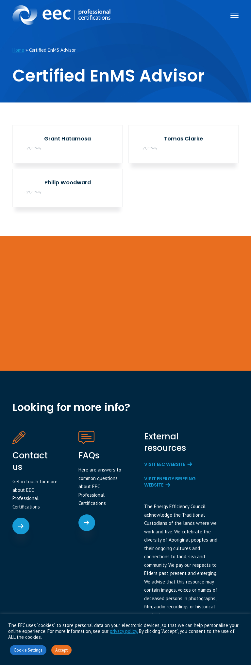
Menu (234, 15)
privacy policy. (124, 631)
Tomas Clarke (183, 138)
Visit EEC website (164, 464)
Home (18, 50)
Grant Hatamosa (67, 138)
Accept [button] (61, 650)
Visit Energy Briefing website (170, 482)
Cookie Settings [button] (28, 650)
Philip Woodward (67, 182)
